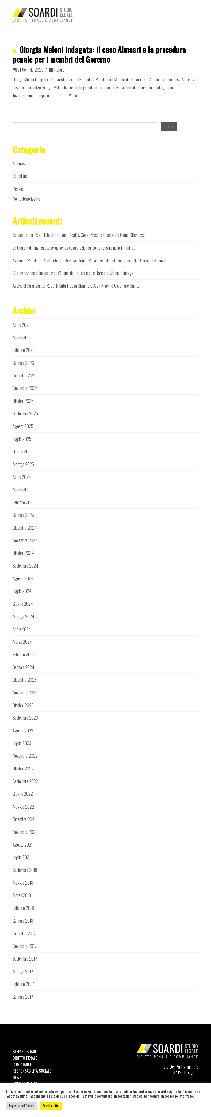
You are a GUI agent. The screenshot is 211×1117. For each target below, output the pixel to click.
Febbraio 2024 (24, 654)
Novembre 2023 (25, 692)
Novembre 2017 (25, 946)
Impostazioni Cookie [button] (21, 1105)
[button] (197, 13)
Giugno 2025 (23, 451)
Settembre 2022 (25, 781)
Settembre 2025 (25, 413)
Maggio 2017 (23, 971)
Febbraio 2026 (24, 350)
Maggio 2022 (23, 806)
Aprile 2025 (22, 477)
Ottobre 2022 (23, 768)
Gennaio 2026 (23, 363)
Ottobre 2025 (23, 401)
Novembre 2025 (25, 388)
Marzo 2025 (22, 489)
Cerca (169, 127)
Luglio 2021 (22, 857)
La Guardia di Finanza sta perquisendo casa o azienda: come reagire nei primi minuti (74, 247)
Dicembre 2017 (24, 933)
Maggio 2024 (23, 616)
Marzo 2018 (22, 895)
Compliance (21, 176)
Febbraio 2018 (23, 908)
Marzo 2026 (22, 337)
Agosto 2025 (23, 426)
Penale (56, 69)
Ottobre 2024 (23, 553)
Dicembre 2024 (25, 527)
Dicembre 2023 (24, 679)
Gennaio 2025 (23, 515)
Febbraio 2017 (23, 984)
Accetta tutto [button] (51, 1105)
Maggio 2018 (23, 882)
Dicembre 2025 (24, 375)
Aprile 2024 (22, 629)
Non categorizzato (26, 198)
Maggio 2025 (23, 464)
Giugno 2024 (23, 603)
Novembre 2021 (25, 832)
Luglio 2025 (22, 439)
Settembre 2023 (25, 717)
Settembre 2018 (25, 870)
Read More (68, 95)
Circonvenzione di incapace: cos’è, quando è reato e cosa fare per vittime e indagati (74, 273)
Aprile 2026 (22, 325)
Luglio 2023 (22, 743)
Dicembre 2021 (24, 819)
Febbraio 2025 (24, 502)
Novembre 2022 (25, 755)
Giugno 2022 (23, 793)
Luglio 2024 (22, 591)
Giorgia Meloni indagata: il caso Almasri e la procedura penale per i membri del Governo (99, 54)
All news (19, 163)
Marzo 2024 (22, 641)
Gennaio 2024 (23, 667)
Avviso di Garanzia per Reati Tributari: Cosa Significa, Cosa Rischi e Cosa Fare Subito (76, 285)
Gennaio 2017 (23, 996)
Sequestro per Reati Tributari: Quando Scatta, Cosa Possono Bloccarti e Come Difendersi (79, 235)
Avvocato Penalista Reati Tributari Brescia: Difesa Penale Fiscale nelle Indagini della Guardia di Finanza (89, 260)
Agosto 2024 (23, 578)
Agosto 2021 (23, 844)
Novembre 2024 (25, 540)
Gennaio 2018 (23, 920)
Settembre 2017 (25, 958)
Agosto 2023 (23, 730)
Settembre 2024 (25, 565)
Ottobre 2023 (23, 705)
